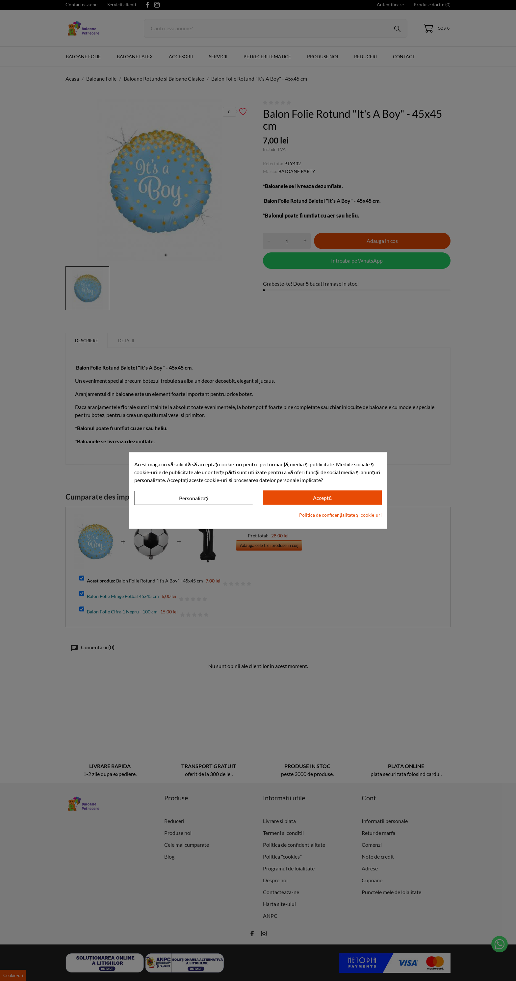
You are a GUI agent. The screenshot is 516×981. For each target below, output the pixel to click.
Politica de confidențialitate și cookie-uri (340, 515)
